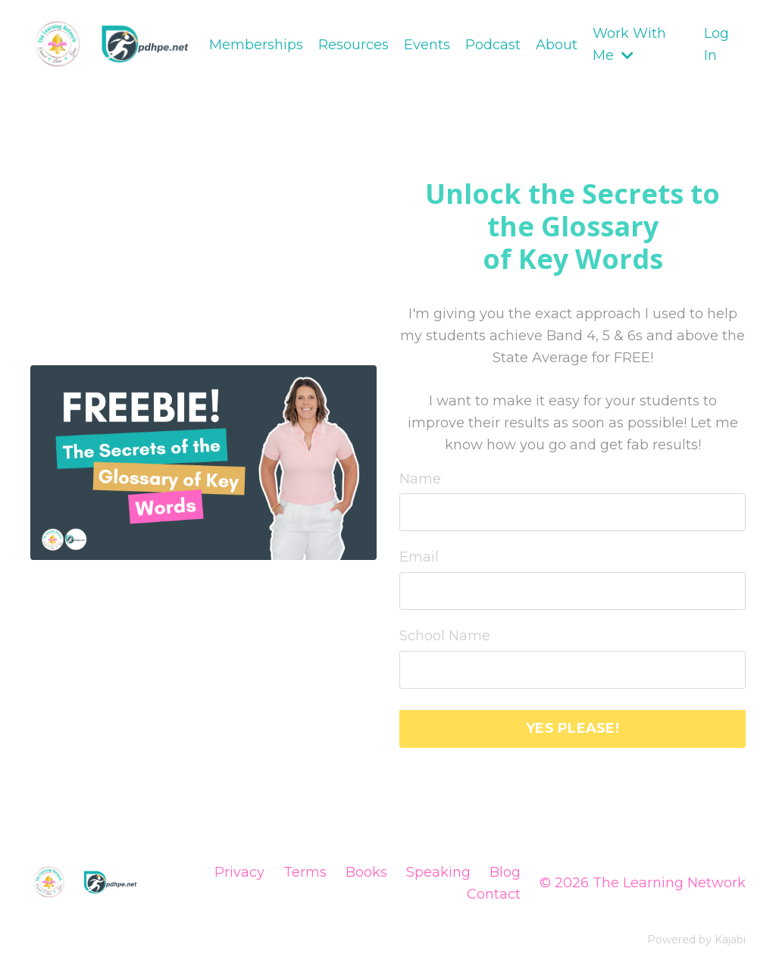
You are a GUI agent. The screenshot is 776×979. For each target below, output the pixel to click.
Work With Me (629, 44)
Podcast (493, 44)
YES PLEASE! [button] (572, 728)
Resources (353, 44)
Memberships (256, 44)
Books (366, 872)
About (556, 44)
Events (427, 44)
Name (420, 479)
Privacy (239, 872)
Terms (305, 872)
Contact (494, 894)
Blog (505, 872)
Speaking (438, 872)
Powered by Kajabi (696, 939)
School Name (444, 635)
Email (419, 557)
